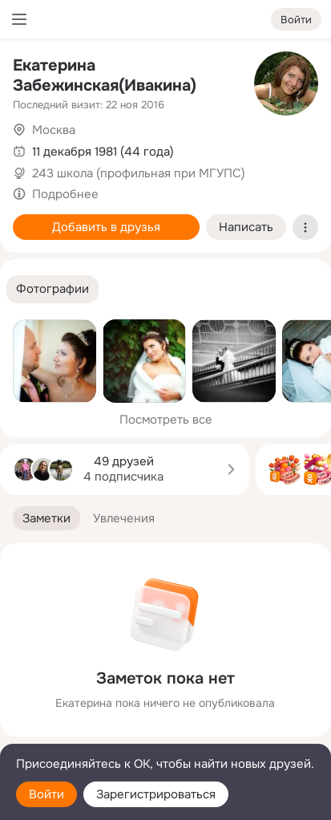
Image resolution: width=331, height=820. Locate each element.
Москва (53, 130)
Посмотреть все (165, 420)
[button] (52, 289)
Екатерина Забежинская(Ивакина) (104, 75)
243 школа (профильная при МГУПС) (138, 173)
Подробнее (65, 194)
